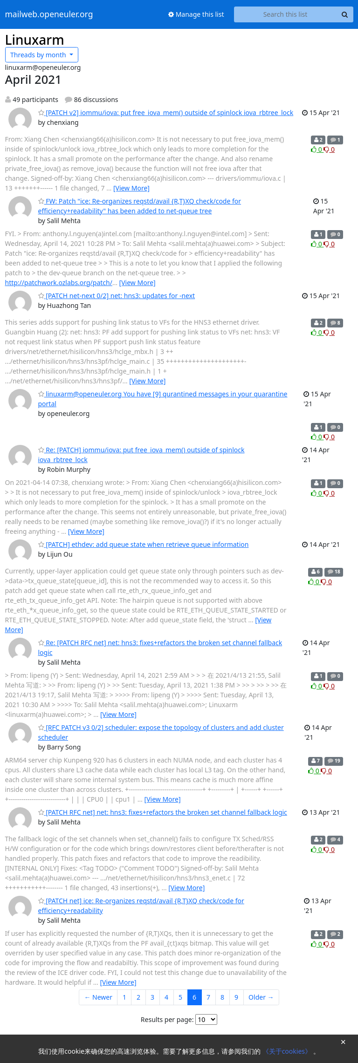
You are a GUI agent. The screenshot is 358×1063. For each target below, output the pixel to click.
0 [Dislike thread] (329, 149)
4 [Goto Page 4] (166, 997)
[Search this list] (285, 14)
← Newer (98, 997)
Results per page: (167, 1019)
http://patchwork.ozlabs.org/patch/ (58, 282)
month (39, 54)
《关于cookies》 (287, 1051)
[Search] (345, 14)
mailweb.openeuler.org (49, 14)
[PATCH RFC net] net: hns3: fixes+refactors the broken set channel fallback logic (162, 812)
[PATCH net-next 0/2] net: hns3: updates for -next (116, 295)
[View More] (131, 188)
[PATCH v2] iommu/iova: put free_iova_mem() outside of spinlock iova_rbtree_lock (166, 112)
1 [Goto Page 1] (124, 997)
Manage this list (196, 14)
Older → (261, 997)
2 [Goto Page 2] (138, 997)
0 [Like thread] (317, 149)
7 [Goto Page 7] (208, 997)
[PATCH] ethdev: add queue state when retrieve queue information (143, 544)
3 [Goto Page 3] (152, 997)
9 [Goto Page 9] (236, 997)
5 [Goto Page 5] (180, 997)
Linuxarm (34, 39)
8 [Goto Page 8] (222, 997)
